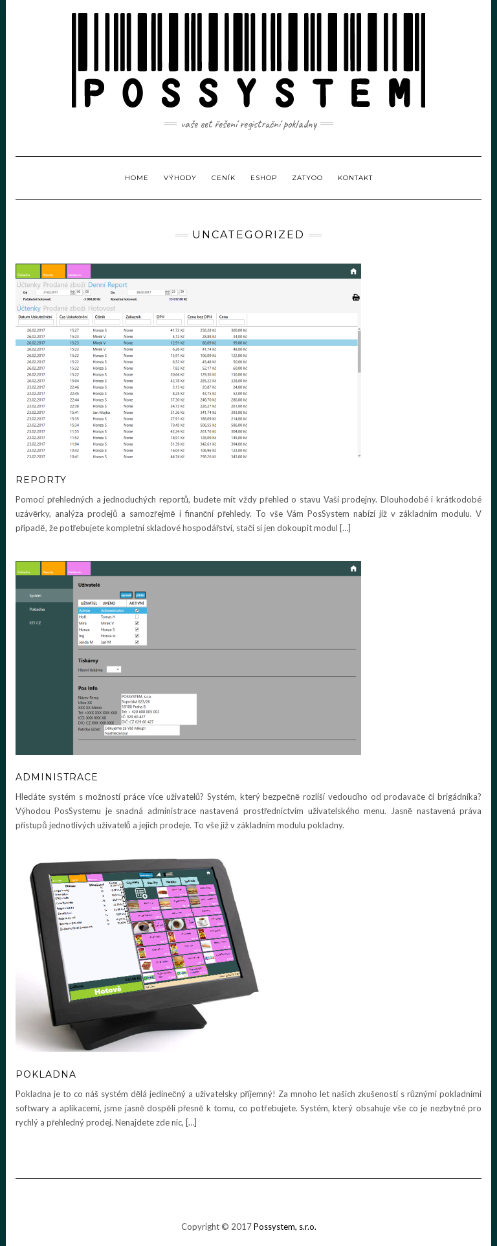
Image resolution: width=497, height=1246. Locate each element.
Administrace (57, 777)
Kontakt (355, 178)
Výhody (180, 178)
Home (137, 178)
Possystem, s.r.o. (285, 1226)
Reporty (41, 480)
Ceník (224, 178)
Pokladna (46, 1074)
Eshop (263, 178)
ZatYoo (307, 178)
